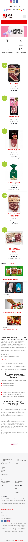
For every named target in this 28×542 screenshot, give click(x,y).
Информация (18, 485)
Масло (17, 462)
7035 (24, 9)
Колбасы (3, 470)
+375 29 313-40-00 (14, 9)
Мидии (3, 467)
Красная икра (5, 472)
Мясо (2, 457)
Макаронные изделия (21, 460)
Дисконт (17, 486)
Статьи (2, 483)
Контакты (17, 492)
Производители (18, 479)
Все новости (12, 263)
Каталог (3, 456)
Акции (16, 488)
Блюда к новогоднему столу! (10, 329)
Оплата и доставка (5, 481)
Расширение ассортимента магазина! (12, 312)
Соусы (17, 464)
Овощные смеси (4, 474)
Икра (2, 471)
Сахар (17, 463)
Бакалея (16, 457)
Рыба (3, 468)
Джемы (17, 459)
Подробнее (4, 359)
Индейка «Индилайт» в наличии (10, 279)
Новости (3, 485)
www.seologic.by (19, 540)
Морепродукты (4, 463)
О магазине (3, 479)
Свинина (4, 460)
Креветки (4, 466)
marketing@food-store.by (7, 509)
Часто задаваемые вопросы (19, 482)
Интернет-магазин (6, 478)
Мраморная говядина (7, 459)
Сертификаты (4, 482)
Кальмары (4, 464)
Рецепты (17, 491)
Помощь (17, 478)
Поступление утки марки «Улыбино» (11, 296)
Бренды (16, 489)
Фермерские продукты (6, 462)
